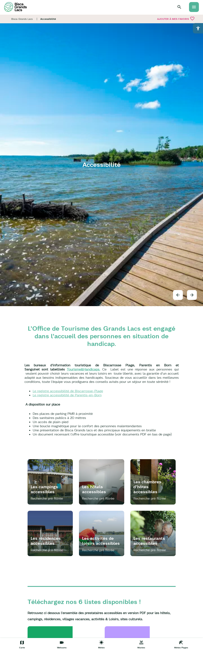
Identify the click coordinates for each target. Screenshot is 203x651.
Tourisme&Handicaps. (83, 369)
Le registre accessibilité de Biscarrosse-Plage (68, 391)
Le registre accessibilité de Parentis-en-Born (67, 395)
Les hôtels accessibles (94, 489)
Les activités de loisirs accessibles (101, 541)
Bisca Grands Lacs (22, 18)
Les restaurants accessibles (149, 541)
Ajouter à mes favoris (176, 18)
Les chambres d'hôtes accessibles (147, 486)
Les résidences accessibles (46, 541)
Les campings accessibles (44, 489)
